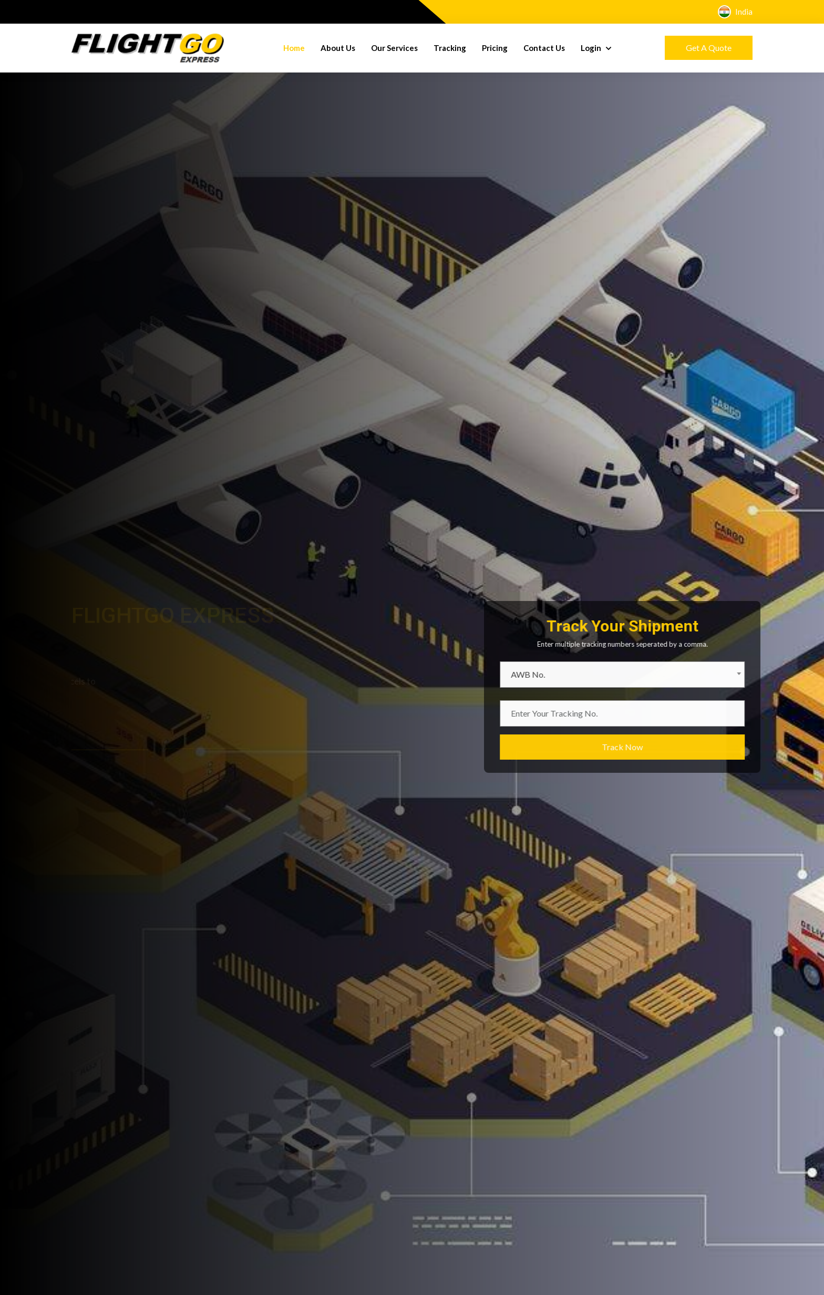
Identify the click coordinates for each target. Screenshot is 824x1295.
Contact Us (544, 48)
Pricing (495, 48)
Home (294, 48)
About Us (338, 48)
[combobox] (645, 674)
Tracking (450, 48)
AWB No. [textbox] (551, 674)
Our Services (394, 48)
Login (592, 48)
